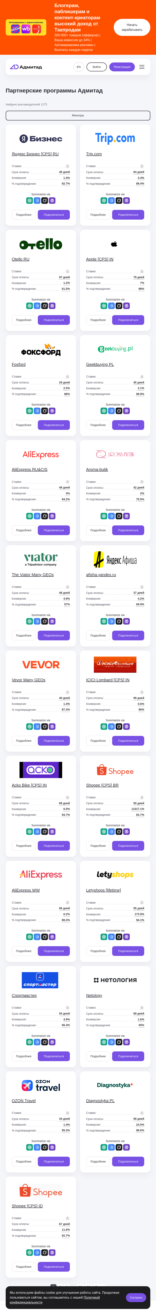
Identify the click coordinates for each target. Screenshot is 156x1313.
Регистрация (122, 67)
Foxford (19, 364)
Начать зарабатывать (132, 27)
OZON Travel (24, 1100)
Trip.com (94, 154)
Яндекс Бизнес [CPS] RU (35, 154)
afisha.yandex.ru (101, 574)
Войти (97, 67)
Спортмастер (24, 995)
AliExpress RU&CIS (30, 469)
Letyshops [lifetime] (103, 890)
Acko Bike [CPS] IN (29, 785)
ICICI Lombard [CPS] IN (107, 680)
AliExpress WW (26, 890)
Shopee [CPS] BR (102, 785)
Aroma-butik (97, 469)
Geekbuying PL (100, 364)
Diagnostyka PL (100, 1100)
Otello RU (20, 259)
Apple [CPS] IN (100, 259)
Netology (94, 995)
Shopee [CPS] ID (27, 1206)
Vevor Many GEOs (29, 680)
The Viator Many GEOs (33, 574)
